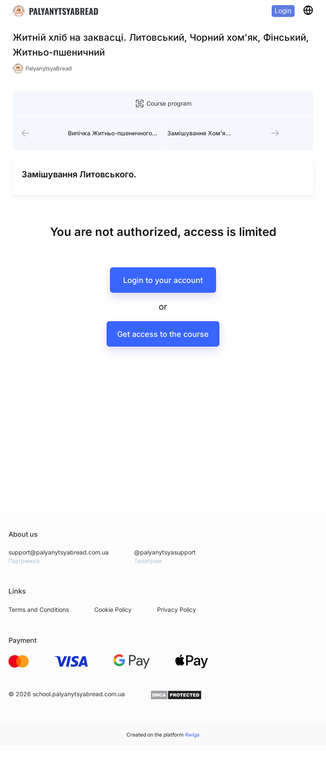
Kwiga (192, 734)
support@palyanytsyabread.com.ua (58, 552)
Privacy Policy (176, 609)
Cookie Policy (113, 609)
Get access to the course (163, 334)
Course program (163, 103)
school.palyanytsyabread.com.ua (79, 694)
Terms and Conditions (38, 609)
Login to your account (163, 280)
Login (283, 10)
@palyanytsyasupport (165, 552)
